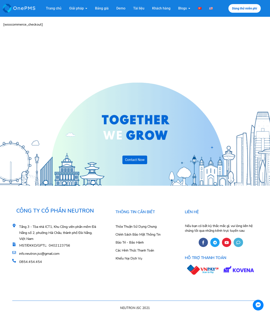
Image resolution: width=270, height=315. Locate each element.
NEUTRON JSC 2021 (135, 308)
